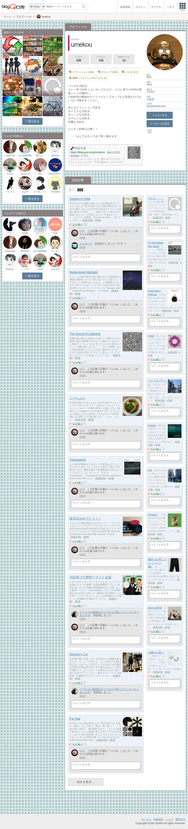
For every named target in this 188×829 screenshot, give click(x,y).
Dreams (152, 514)
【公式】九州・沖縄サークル (32, 114)
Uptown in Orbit (79, 199)
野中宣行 (25, 251)
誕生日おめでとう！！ (85, 518)
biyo (40, 174)
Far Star (74, 719)
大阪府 (150, 99)
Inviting (152, 425)
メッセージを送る (159, 123)
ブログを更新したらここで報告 (12, 53)
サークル (146, 819)
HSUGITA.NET (55, 174)
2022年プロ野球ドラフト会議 (90, 577)
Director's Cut (78, 654)
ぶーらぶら (77, 398)
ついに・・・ (156, 198)
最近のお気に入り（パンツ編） (157, 563)
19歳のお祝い (156, 652)
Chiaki (25, 233)
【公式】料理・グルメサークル (12, 93)
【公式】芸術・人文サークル (32, 93)
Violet (151, 335)
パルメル (10, 192)
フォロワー (101, 59)
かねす (10, 174)
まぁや (25, 192)
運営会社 (180, 819)
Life (150, 470)
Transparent (77, 460)
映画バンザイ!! (32, 75)
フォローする (159, 115)
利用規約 (158, 819)
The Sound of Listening (84, 334)
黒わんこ (40, 155)
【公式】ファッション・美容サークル (52, 72)
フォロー (78, 59)
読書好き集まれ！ (32, 54)
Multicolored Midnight (83, 272)
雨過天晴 (87, 220)
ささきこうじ (40, 192)
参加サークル (123, 59)
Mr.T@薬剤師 (25, 155)
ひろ (82, 230)
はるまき (25, 174)
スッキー (55, 251)
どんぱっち (85, 243)
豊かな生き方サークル (52, 53)
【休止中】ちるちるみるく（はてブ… (40, 230)
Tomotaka (55, 192)
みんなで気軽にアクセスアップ (12, 73)
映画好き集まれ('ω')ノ (12, 114)
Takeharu (55, 155)
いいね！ (78, 224)
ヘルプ (169, 819)
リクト (10, 233)
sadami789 (10, 155)
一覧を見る (32, 121)
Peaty (55, 233)
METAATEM (155, 607)
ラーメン (52, 95)
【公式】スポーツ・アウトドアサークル (52, 112)
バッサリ (25, 269)
